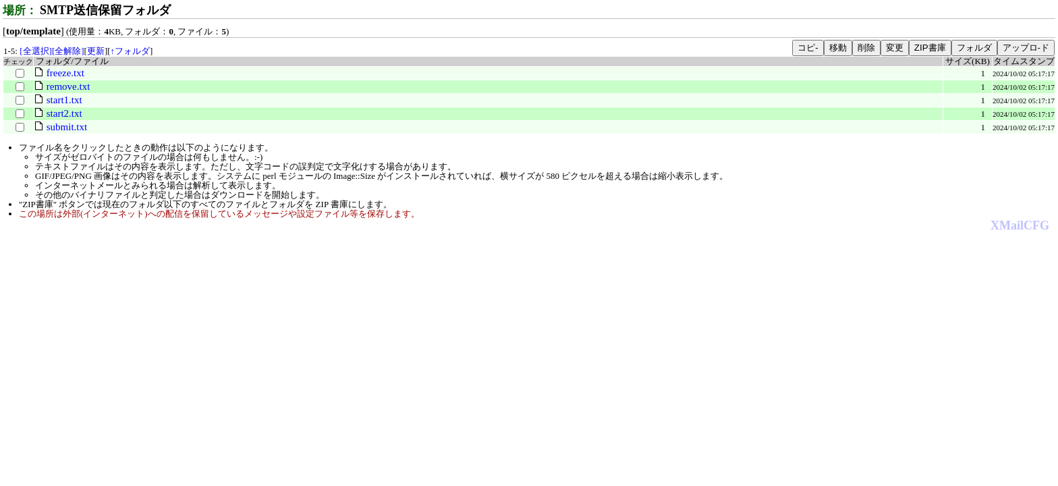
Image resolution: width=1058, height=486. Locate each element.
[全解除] (68, 51)
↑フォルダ (130, 51)
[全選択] (36, 51)
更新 (96, 51)
